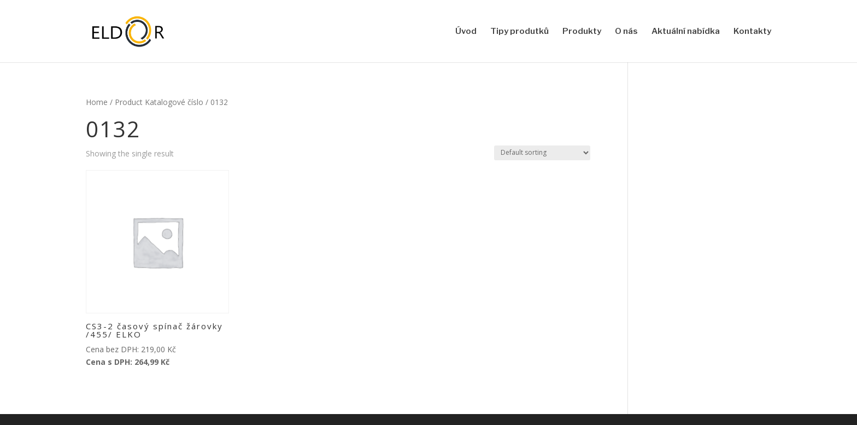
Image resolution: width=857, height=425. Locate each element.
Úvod (466, 31)
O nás (626, 31)
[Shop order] (542, 152)
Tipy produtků (519, 31)
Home (97, 102)
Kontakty (752, 31)
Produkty (581, 31)
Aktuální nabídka (685, 31)
